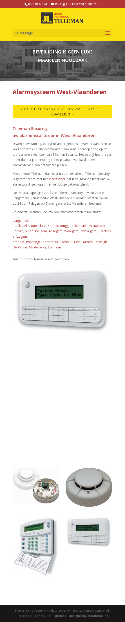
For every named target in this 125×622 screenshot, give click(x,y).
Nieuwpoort (98, 226)
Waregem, (71, 231)
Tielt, (77, 242)
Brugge (65, 226)
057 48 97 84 (37, 4)
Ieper (29, 231)
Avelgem (40, 231)
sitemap (60, 616)
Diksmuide (79, 226)
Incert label (57, 179)
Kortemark (50, 242)
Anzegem (55, 231)
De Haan (54, 247)
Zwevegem (88, 231)
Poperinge (33, 242)
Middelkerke (37, 247)
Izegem (21, 236)
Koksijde (101, 242)
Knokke (18, 231)
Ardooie (18, 242)
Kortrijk (52, 226)
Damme (88, 242)
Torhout (66, 242)
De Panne (20, 247)
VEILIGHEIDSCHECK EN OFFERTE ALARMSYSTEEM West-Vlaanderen (60, 111)
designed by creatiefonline (88, 616)
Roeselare (38, 226)
